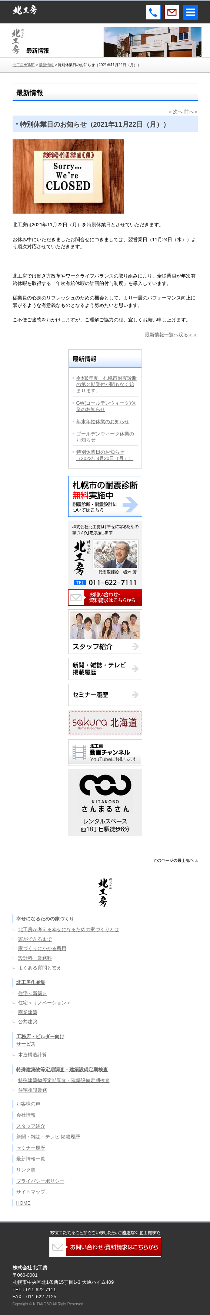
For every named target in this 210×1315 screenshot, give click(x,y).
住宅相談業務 (32, 1090)
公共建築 (27, 1021)
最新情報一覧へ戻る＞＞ (171, 334)
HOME (23, 1203)
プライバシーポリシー (40, 1181)
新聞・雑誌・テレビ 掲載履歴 (48, 1137)
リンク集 (26, 1170)
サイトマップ (30, 1192)
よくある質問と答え (39, 968)
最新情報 (46, 65)
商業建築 (27, 1012)
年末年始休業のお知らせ (102, 421)
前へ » (191, 111)
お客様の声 (28, 1104)
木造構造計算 (32, 1054)
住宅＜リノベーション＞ (44, 1002)
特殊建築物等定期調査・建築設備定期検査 (62, 1069)
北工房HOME (24, 65)
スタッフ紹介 (30, 1126)
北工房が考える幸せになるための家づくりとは (68, 929)
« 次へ (176, 111)
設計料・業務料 (35, 958)
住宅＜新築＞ (32, 993)
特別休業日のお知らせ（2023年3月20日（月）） (105, 455)
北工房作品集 (30, 982)
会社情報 (26, 1115)
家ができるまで (35, 939)
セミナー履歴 (30, 1148)
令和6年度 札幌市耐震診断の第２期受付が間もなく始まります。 (106, 384)
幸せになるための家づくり (45, 919)
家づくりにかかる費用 (42, 948)
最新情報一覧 (30, 1159)
